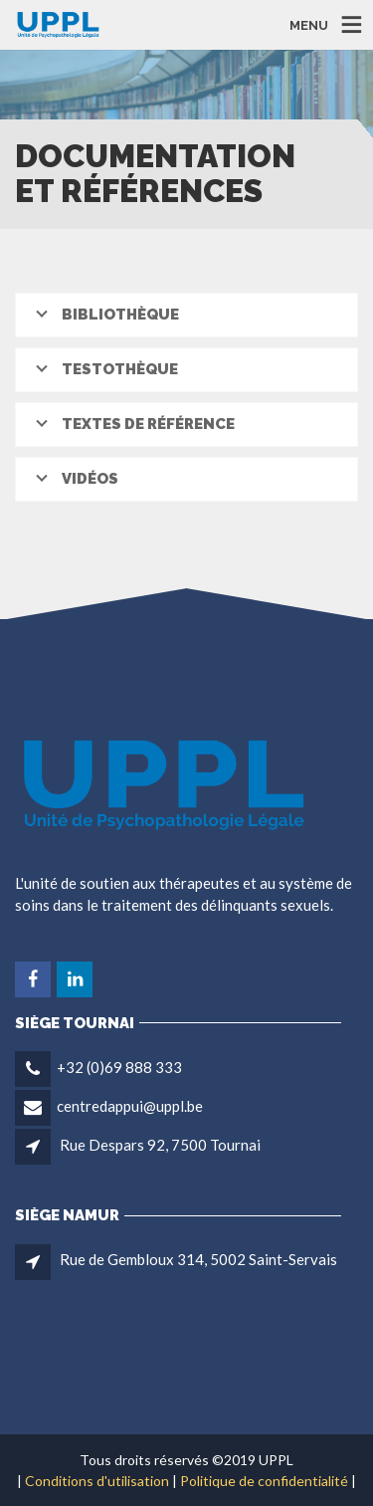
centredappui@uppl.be (130, 1106)
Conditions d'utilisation (97, 1480)
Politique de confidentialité (264, 1480)
